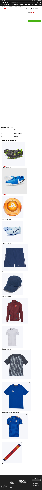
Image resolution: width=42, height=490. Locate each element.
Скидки (40, 4)
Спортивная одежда (6, 4)
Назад (2, 6)
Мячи (32, 4)
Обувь (2, 4)
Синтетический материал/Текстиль (18, 133)
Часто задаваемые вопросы (3, 479)
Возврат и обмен (12, 481)
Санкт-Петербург (3, 0)
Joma (15, 129)
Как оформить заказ (12, 482)
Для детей (12, 4)
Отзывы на (35, 485)
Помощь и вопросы (39, 0)
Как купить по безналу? (13, 484)
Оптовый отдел (12, 483)
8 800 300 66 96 (21, 481)
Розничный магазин (12, 480)
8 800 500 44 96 (33, 0)
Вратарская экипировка (27, 4)
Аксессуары (36, 4)
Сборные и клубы (16, 4)
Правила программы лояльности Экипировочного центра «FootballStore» (13, 488)
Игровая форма (21, 4)
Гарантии (11, 485)
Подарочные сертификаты (4, 485)
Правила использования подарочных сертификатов (4, 487)
